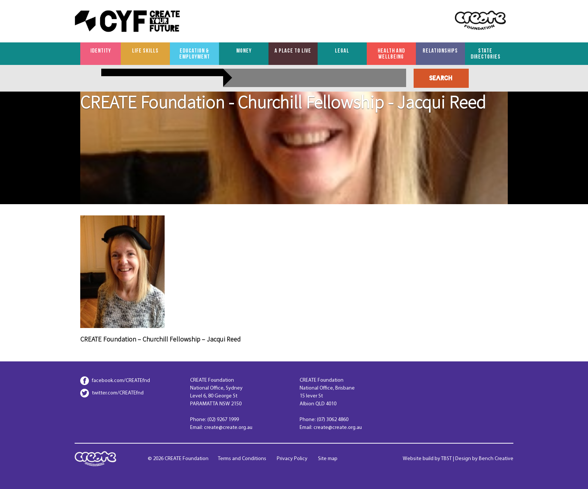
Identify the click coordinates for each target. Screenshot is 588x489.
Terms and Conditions (242, 459)
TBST (446, 459)
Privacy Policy (292, 459)
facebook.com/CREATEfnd (121, 381)
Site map (328, 459)
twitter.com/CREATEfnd (118, 393)
